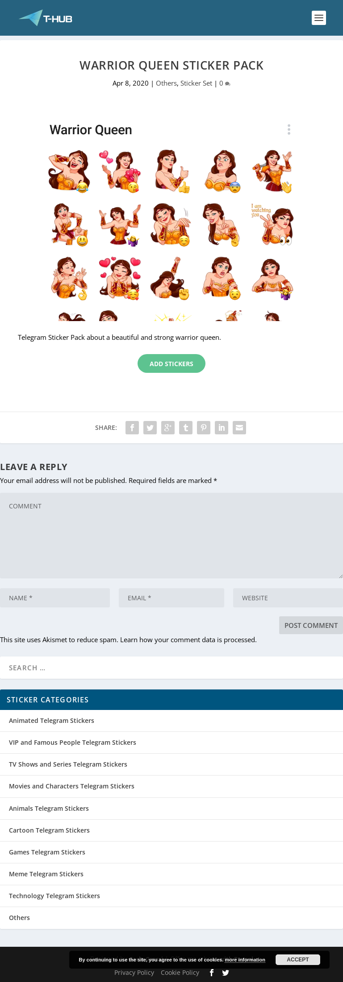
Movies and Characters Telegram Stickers (71, 786)
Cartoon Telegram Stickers (49, 830)
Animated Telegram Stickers (51, 720)
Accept (298, 960)
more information (245, 959)
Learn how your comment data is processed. (188, 639)
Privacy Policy (134, 972)
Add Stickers (171, 363)
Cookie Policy (180, 972)
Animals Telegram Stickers (49, 808)
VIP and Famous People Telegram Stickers (72, 742)
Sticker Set (196, 82)
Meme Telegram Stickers (46, 874)
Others (166, 82)
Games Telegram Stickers (47, 852)
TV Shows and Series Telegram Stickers (68, 764)
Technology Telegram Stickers (54, 895)
